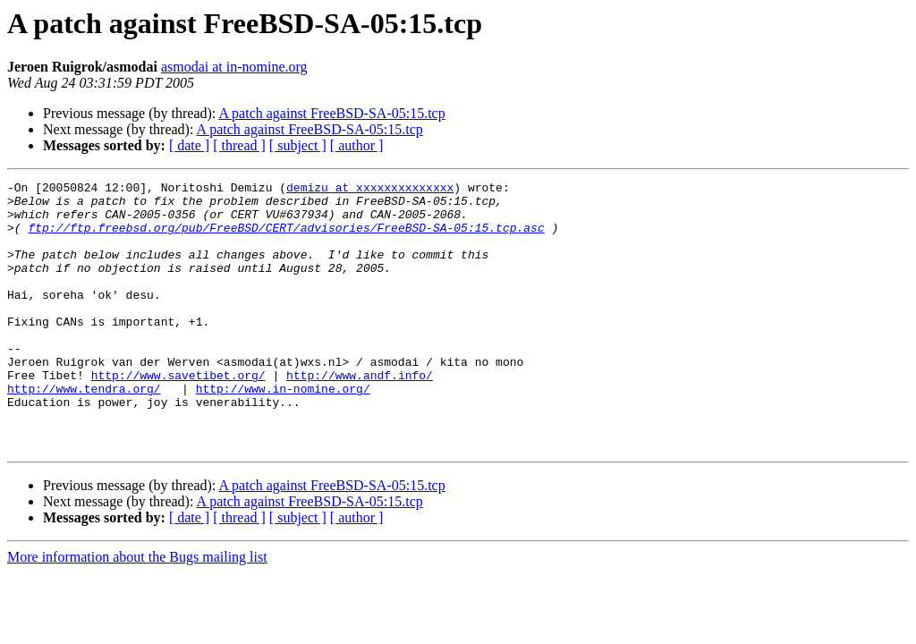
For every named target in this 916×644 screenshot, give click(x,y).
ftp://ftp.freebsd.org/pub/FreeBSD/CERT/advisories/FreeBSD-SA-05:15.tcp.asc (286, 238)
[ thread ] (239, 145)
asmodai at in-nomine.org (234, 66)
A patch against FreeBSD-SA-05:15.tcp (331, 113)
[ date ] (189, 145)
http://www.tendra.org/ (84, 431)
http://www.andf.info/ (359, 415)
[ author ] (357, 145)
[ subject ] (298, 145)
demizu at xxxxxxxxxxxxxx (370, 190)
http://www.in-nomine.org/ (283, 431)
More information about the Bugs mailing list (137, 610)
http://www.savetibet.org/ (178, 415)
